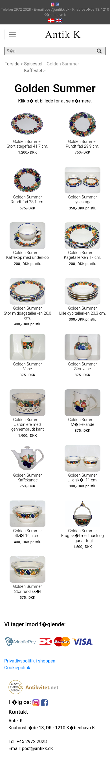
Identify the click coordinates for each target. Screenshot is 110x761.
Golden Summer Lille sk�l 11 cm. (82, 478)
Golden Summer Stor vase (82, 366)
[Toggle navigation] (12, 34)
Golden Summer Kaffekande (27, 478)
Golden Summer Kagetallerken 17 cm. (82, 255)
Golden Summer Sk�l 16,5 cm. (27, 533)
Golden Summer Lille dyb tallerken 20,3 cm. (82, 311)
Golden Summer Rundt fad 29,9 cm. (82, 144)
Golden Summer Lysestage (82, 199)
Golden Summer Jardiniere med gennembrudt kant (27, 424)
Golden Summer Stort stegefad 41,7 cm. (27, 144)
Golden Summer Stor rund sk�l (27, 589)
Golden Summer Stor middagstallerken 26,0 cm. (27, 313)
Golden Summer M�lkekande (82, 422)
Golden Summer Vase (27, 366)
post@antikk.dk (37, 748)
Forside (12, 64)
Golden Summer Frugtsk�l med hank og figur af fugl (82, 536)
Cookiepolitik (17, 667)
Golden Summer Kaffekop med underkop (27, 255)
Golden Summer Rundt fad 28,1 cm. (27, 199)
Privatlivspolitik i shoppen (29, 661)
